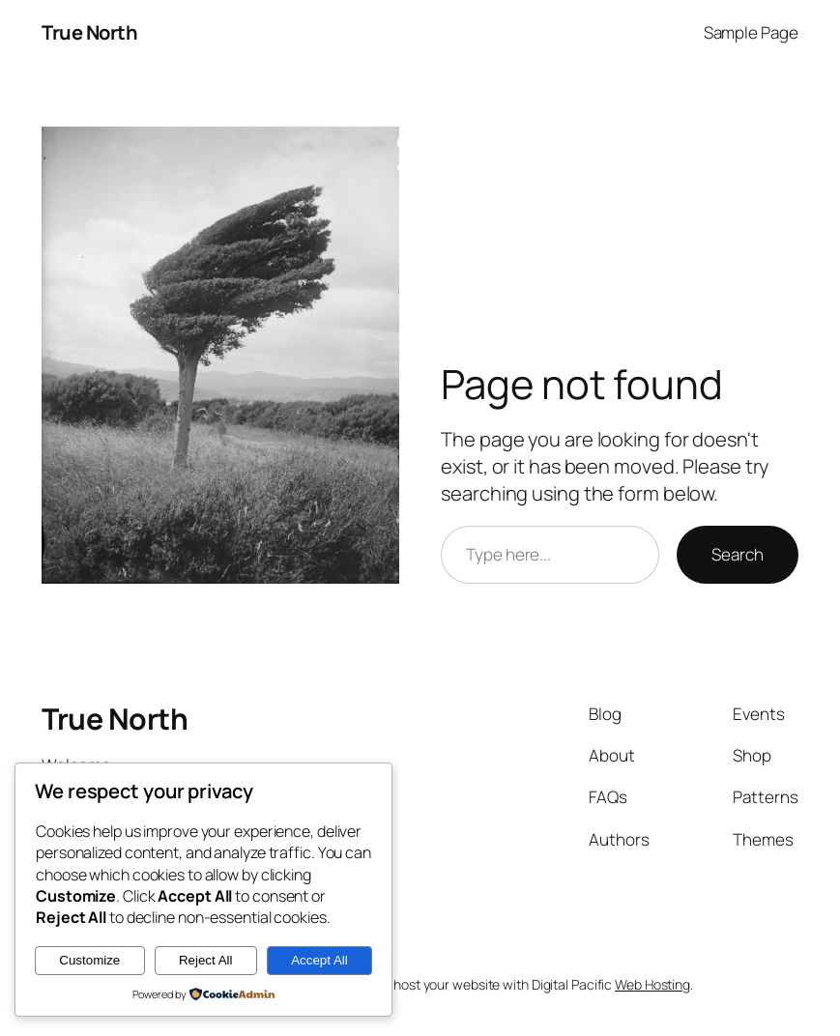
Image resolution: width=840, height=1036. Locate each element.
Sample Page (751, 32)
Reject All (206, 960)
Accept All (319, 960)
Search (737, 554)
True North (89, 32)
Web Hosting (652, 984)
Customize (89, 960)
